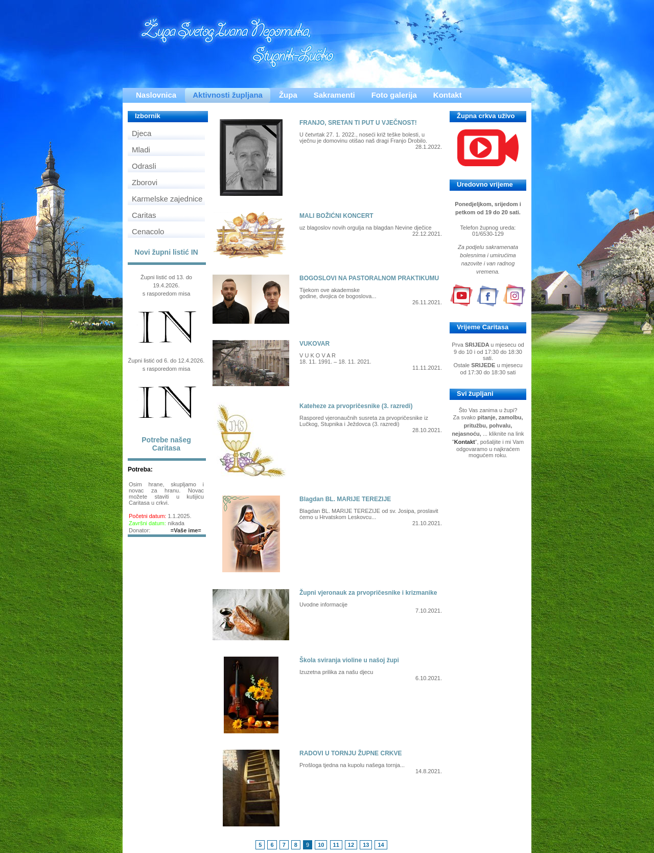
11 (336, 845)
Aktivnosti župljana (228, 95)
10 (321, 845)
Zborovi (144, 182)
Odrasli (144, 166)
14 (381, 845)
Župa (288, 95)
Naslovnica (156, 95)
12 (351, 845)
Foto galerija (394, 95)
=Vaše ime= (186, 530)
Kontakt (447, 95)
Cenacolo (148, 231)
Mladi (141, 149)
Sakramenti (334, 95)
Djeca (141, 133)
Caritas (144, 215)
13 (366, 845)
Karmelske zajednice (167, 198)
